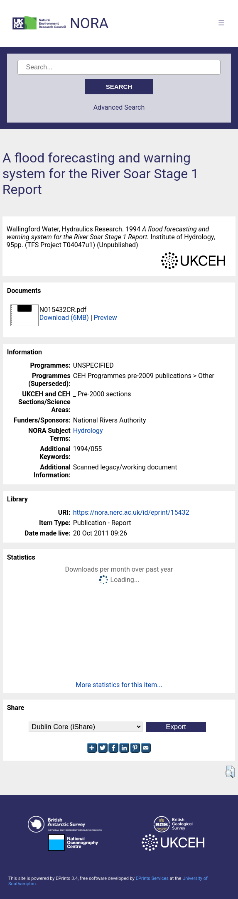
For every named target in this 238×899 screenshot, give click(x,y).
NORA (89, 23)
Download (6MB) (64, 318)
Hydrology (88, 431)
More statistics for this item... (119, 685)
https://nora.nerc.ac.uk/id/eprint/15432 (131, 512)
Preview (105, 318)
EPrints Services (152, 878)
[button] (230, 772)
